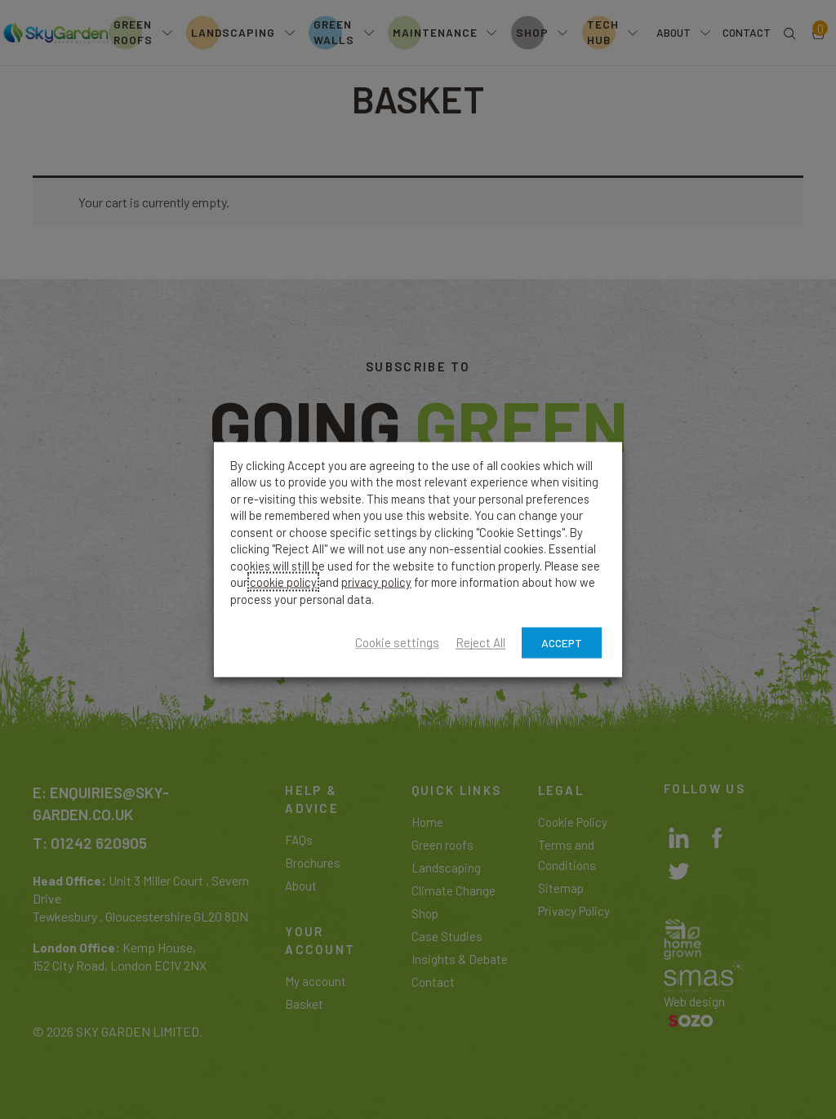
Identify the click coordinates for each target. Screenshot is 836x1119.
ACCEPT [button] (561, 643)
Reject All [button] (480, 643)
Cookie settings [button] (397, 643)
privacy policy (376, 582)
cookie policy (283, 582)
